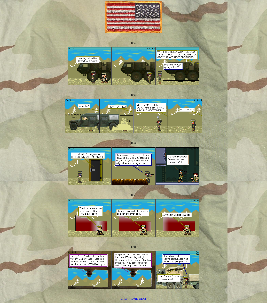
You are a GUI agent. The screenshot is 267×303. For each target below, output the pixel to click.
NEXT (142, 298)
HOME (134, 298)
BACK (124, 298)
